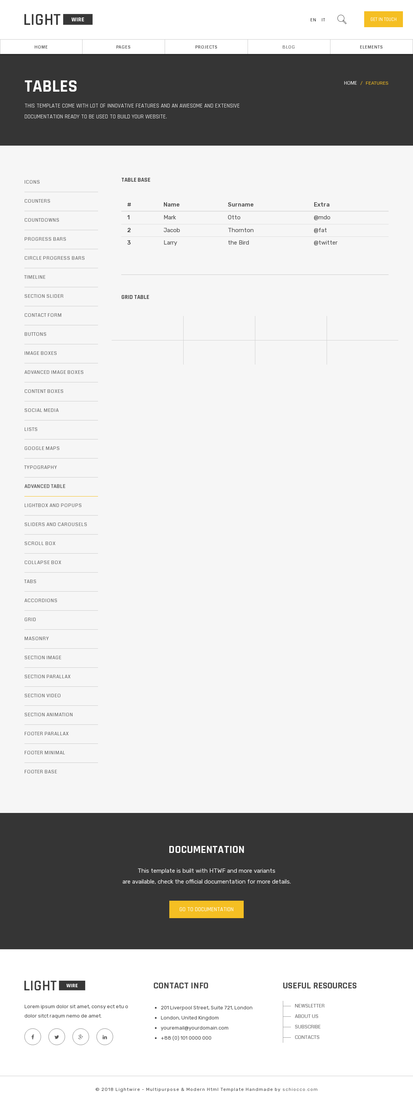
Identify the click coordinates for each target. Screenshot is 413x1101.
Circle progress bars (54, 258)
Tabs (30, 581)
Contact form (43, 315)
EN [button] (313, 20)
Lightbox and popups (53, 505)
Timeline (35, 277)
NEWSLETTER (310, 1005)
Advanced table (44, 486)
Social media (41, 410)
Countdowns (42, 220)
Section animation (48, 715)
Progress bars (45, 239)
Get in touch (383, 19)
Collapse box (43, 562)
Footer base (40, 772)
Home (350, 83)
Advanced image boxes (54, 372)
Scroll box (40, 543)
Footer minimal (44, 753)
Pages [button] (123, 47)
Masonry (36, 639)
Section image (43, 658)
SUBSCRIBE (308, 1026)
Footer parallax (46, 734)
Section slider (44, 296)
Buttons (35, 334)
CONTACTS (307, 1037)
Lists (31, 429)
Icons (32, 182)
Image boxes (40, 353)
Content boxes (44, 391)
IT (323, 20)
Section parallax (47, 677)
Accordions (41, 600)
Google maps (42, 448)
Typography (40, 467)
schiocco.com (300, 1089)
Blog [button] (288, 47)
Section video (42, 696)
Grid (30, 619)
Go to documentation (206, 909)
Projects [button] (206, 47)
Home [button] (41, 47)
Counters (37, 201)
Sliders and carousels (56, 524)
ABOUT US (306, 1016)
